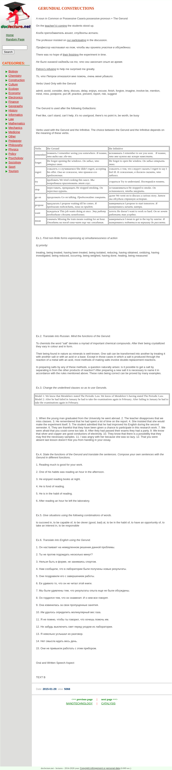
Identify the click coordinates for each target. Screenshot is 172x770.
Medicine (14, 132)
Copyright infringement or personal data (100, 768)
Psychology (15, 158)
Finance (13, 101)
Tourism (13, 171)
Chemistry (15, 75)
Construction (16, 80)
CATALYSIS (108, 703)
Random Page (15, 39)
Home (10, 35)
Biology (13, 71)
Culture (13, 84)
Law (11, 119)
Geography (15, 106)
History (13, 110)
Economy (14, 93)
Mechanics (15, 127)
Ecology (13, 88)
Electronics (15, 97)
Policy (12, 153)
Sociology (14, 162)
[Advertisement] (102, 293)
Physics (13, 149)
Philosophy (15, 145)
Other (12, 136)
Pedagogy (15, 140)
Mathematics (16, 123)
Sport (11, 166)
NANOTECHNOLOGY (79, 703)
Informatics (15, 114)
